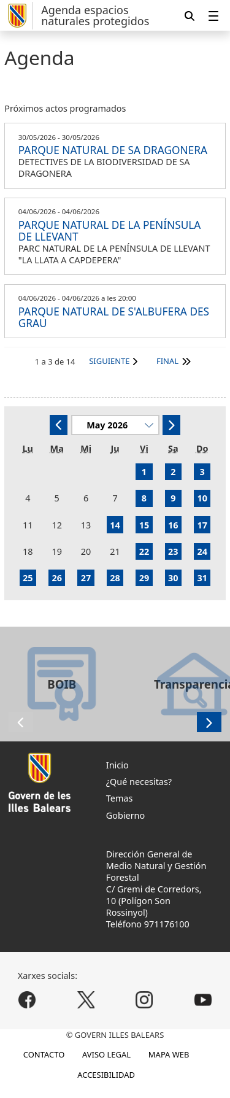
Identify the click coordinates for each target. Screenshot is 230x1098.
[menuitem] (213, 16)
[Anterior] (58, 425)
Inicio (117, 765)
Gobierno (125, 815)
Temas (119, 798)
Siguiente (109, 360)
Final (167, 360)
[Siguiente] (171, 425)
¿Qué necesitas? (139, 781)
